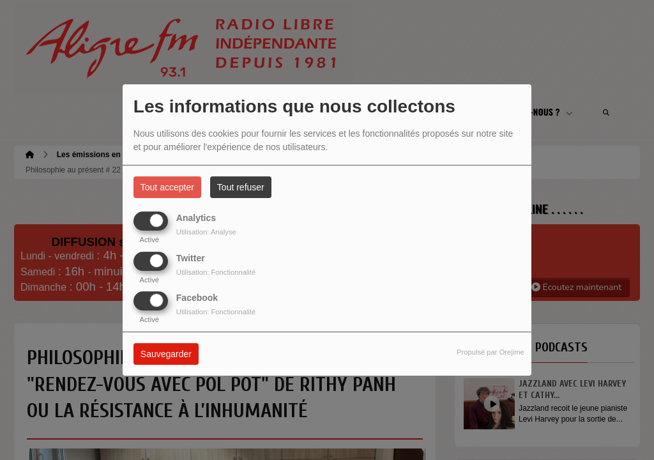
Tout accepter (167, 187)
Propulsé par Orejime (490, 352)
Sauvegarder (166, 354)
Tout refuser (240, 187)
